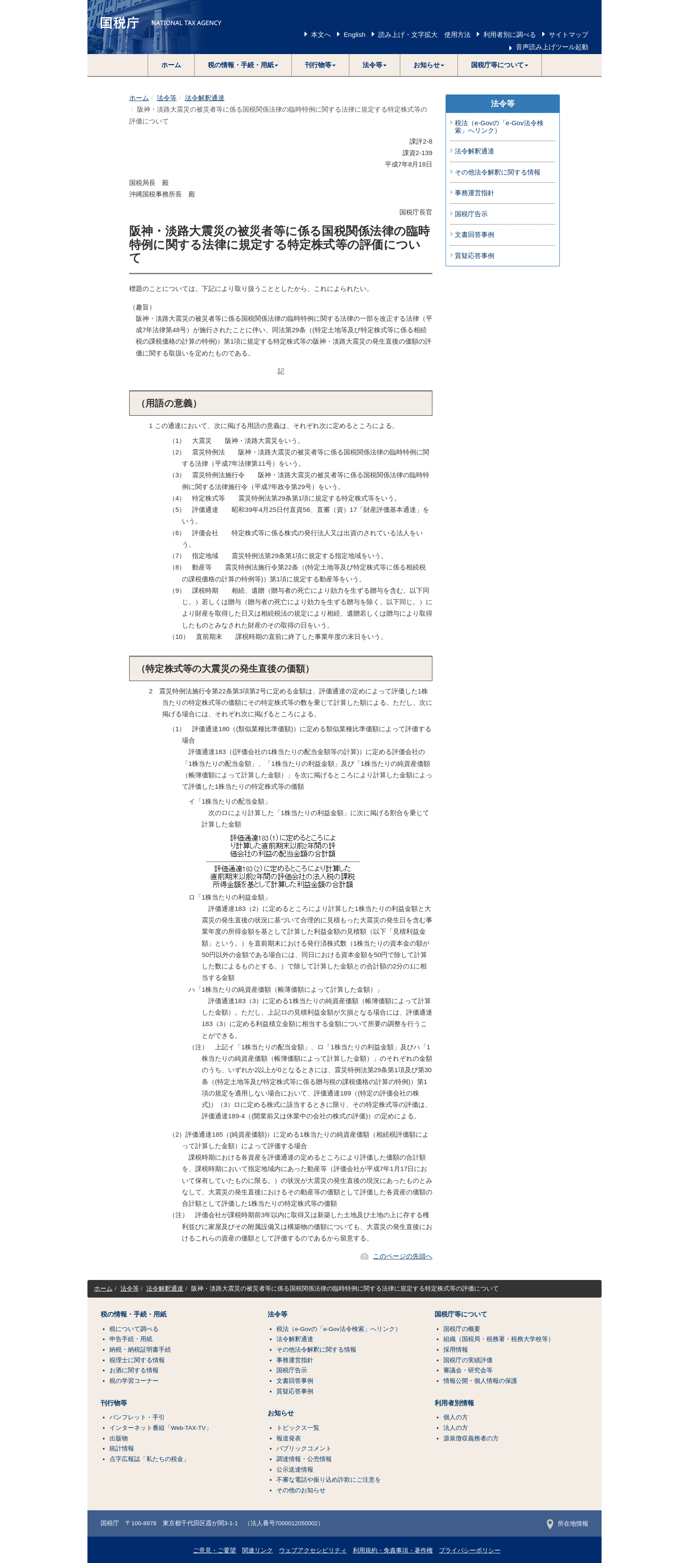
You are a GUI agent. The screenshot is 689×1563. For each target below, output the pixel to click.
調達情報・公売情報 (304, 1459)
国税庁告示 (471, 214)
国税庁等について (461, 1314)
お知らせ (281, 1413)
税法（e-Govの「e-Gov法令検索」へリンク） (499, 127)
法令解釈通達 (205, 98)
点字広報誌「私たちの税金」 (149, 1459)
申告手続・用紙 (130, 1339)
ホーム (171, 65)
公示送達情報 (294, 1469)
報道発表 (288, 1438)
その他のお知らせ (301, 1490)
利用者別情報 (454, 1403)
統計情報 (121, 1448)
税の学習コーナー (134, 1381)
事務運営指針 (474, 192)
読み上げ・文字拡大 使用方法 (424, 34)
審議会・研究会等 (468, 1370)
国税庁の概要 (461, 1329)
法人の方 (455, 1428)
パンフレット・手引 (137, 1417)
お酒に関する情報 (134, 1370)
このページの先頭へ (402, 1256)
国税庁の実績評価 (468, 1360)
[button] (243, 65)
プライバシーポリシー (469, 1550)
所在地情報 (567, 1523)
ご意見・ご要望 (214, 1550)
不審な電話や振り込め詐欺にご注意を (328, 1479)
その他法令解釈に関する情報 (497, 172)
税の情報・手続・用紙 (134, 1314)
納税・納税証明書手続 (140, 1349)
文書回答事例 (474, 234)
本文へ (321, 34)
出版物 (118, 1438)
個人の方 (455, 1417)
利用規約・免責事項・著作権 (393, 1550)
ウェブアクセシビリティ (313, 1550)
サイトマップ (568, 34)
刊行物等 (114, 1403)
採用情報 (455, 1349)
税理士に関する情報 (137, 1360)
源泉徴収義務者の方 (471, 1438)
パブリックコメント (304, 1448)
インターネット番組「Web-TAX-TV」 (160, 1428)
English (354, 34)
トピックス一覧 (297, 1428)
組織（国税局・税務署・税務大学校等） (498, 1339)
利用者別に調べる (509, 34)
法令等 (167, 98)
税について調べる (134, 1329)
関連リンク (257, 1550)
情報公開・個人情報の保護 (480, 1381)
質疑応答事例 (474, 255)
